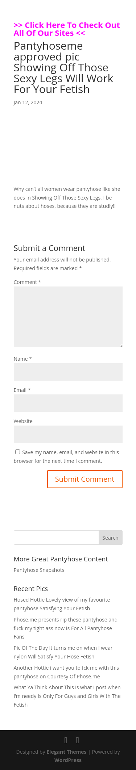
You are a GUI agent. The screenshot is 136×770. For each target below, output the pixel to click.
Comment (27, 282)
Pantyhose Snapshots (39, 569)
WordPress (68, 760)
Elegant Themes (66, 751)
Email (22, 389)
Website (23, 421)
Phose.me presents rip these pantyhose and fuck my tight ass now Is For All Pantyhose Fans (66, 628)
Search (110, 537)
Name (23, 358)
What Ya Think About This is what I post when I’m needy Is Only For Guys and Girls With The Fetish (67, 696)
